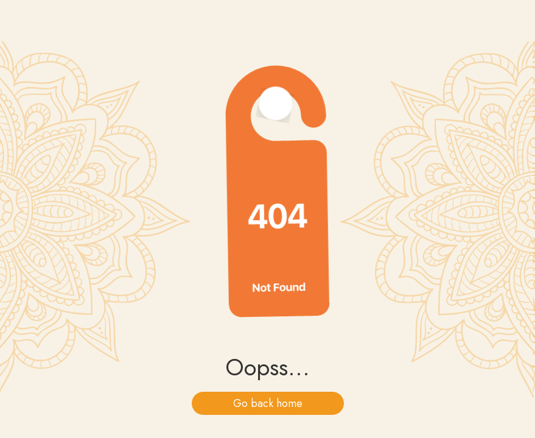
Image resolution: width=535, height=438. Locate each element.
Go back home (267, 403)
